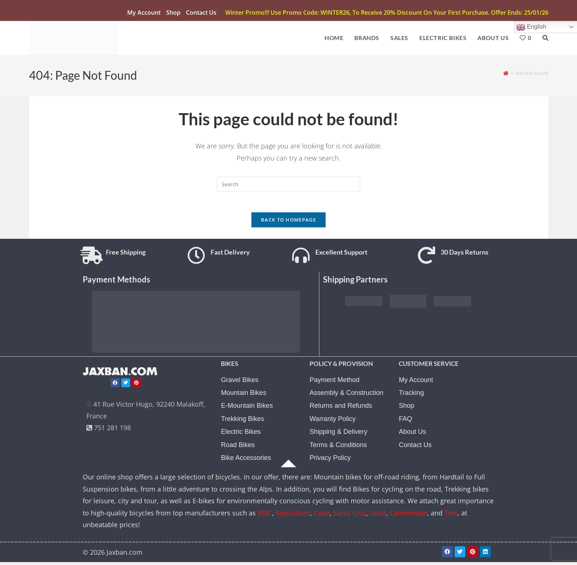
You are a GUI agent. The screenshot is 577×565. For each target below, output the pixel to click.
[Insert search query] (288, 185)
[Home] (506, 74)
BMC (265, 516)
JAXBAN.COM (121, 374)
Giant (378, 516)
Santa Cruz (349, 516)
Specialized (293, 516)
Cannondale (408, 516)
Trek (451, 516)
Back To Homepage (288, 222)
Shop (173, 12)
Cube (322, 516)
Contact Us (201, 12)
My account (144, 12)
